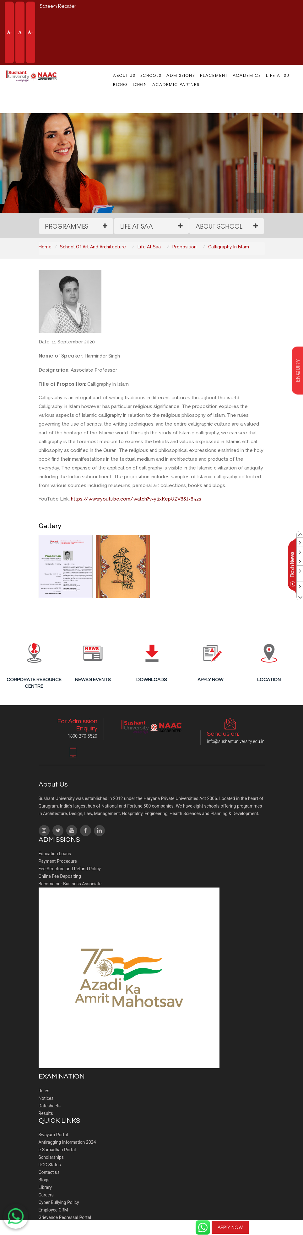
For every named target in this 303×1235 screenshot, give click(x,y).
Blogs (120, 84)
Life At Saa (149, 247)
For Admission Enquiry (279, 1224)
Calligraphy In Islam (228, 247)
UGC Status (50, 1165)
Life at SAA (136, 226)
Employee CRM (53, 1210)
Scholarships (51, 1157)
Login (140, 84)
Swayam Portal (53, 1134)
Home (45, 247)
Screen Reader (58, 6)
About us (124, 75)
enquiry (297, 370)
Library (45, 1187)
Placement (214, 75)
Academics (247, 75)
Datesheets (50, 1106)
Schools (150, 75)
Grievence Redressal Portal (65, 1217)
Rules (44, 1091)
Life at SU (277, 75)
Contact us (49, 1172)
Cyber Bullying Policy (59, 1202)
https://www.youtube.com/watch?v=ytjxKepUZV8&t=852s (136, 499)
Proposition (184, 247)
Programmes (67, 226)
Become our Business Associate (70, 884)
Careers (46, 1195)
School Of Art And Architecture (93, 247)
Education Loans (55, 854)
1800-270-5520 (279, 1227)
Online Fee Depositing (60, 876)
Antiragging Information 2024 (67, 1142)
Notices (46, 1098)
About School (219, 226)
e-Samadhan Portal (57, 1150)
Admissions (180, 75)
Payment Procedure (58, 861)
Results (46, 1113)
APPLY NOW (229, 1227)
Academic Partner (176, 84)
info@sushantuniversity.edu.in (235, 741)
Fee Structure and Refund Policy (70, 869)
